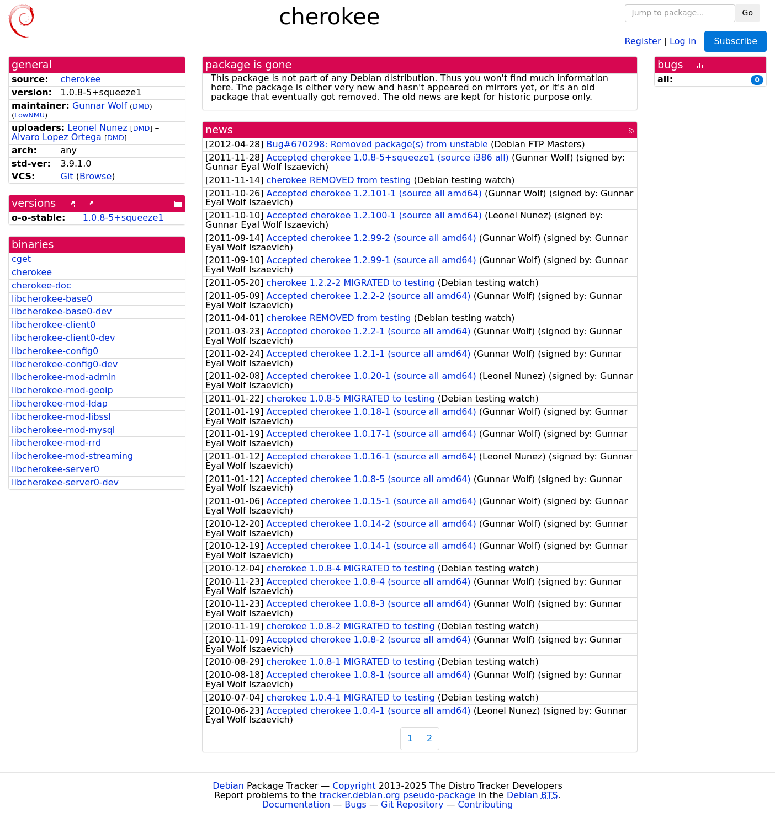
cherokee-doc (41, 285)
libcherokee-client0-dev (63, 338)
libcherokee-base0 (52, 298)
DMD (141, 106)
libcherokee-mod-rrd (56, 442)
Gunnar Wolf (99, 105)
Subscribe (735, 41)
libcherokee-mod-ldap (60, 403)
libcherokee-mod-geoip (62, 390)
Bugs (355, 804)
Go (747, 12)
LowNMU (29, 115)
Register (643, 40)
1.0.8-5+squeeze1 (123, 217)
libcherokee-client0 (53, 324)
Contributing (485, 804)
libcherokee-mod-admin (64, 377)
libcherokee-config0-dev (65, 364)
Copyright (353, 785)
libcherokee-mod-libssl (61, 416)
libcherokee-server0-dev (65, 482)
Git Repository (412, 804)
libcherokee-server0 (55, 469)
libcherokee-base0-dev (62, 311)
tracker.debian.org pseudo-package (398, 795)
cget (21, 259)
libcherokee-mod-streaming (72, 456)
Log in (683, 40)
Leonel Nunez (97, 127)
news (219, 130)
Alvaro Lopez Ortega (57, 137)
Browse (95, 176)
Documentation (296, 804)
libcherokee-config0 (55, 351)
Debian (228, 785)
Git (67, 176)
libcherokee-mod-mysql (63, 430)
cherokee (81, 79)
